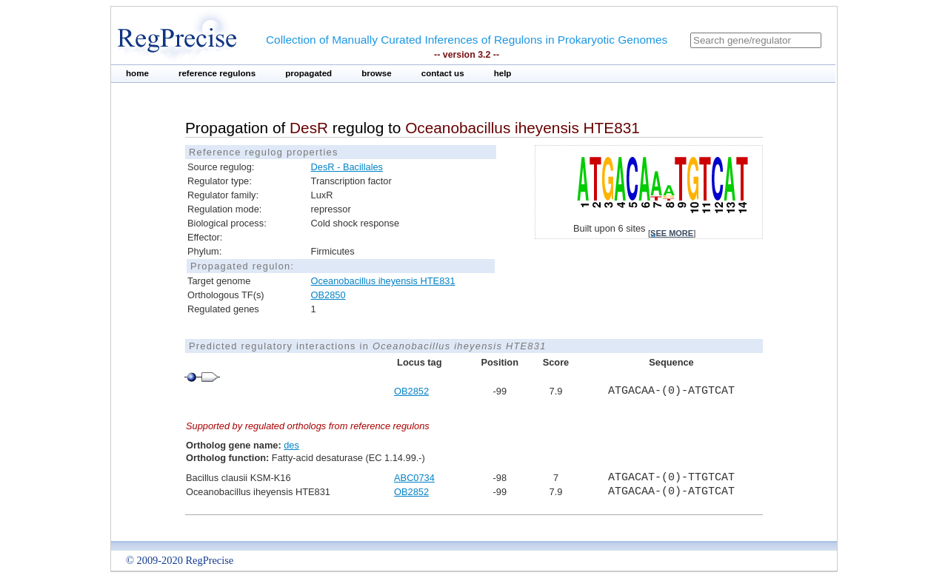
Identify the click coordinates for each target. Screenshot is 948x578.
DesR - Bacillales (347, 166)
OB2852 (411, 391)
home (137, 73)
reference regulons (217, 73)
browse (376, 73)
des (291, 445)
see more (671, 233)
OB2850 (328, 294)
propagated (308, 73)
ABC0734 (414, 477)
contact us (442, 73)
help (503, 73)
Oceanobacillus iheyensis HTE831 (383, 280)
